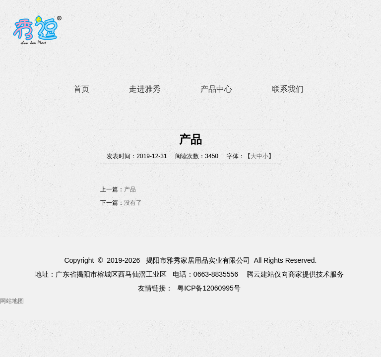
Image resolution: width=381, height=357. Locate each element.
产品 (130, 189)
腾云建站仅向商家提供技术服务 (295, 274)
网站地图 (12, 301)
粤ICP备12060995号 (209, 288)
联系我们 (288, 89)
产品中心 (216, 89)
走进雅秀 (145, 89)
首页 (81, 89)
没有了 (133, 202)
